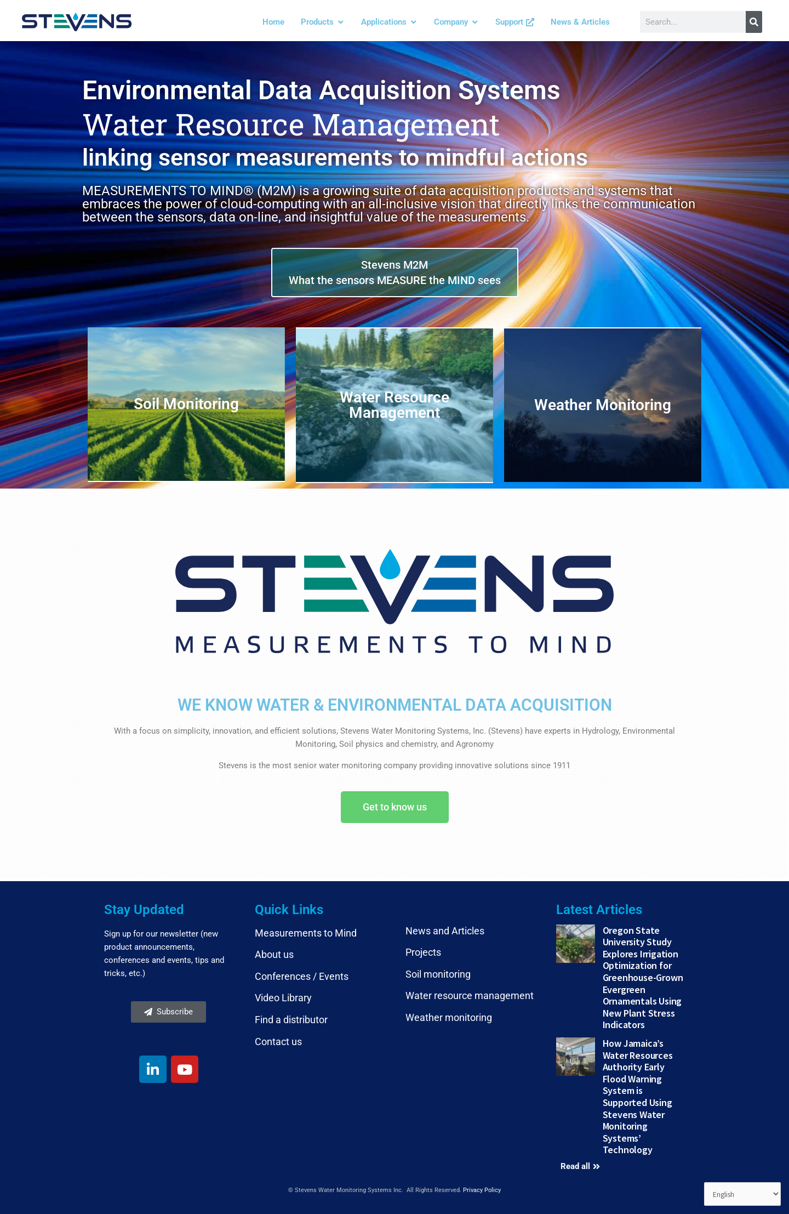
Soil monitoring (438, 974)
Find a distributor (291, 1019)
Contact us (278, 1041)
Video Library (283, 997)
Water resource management (469, 995)
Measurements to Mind (306, 933)
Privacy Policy (482, 1190)
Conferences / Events (301, 976)
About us (274, 954)
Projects (423, 952)
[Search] (754, 22)
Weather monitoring (448, 1017)
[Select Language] (740, 1193)
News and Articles (444, 931)
